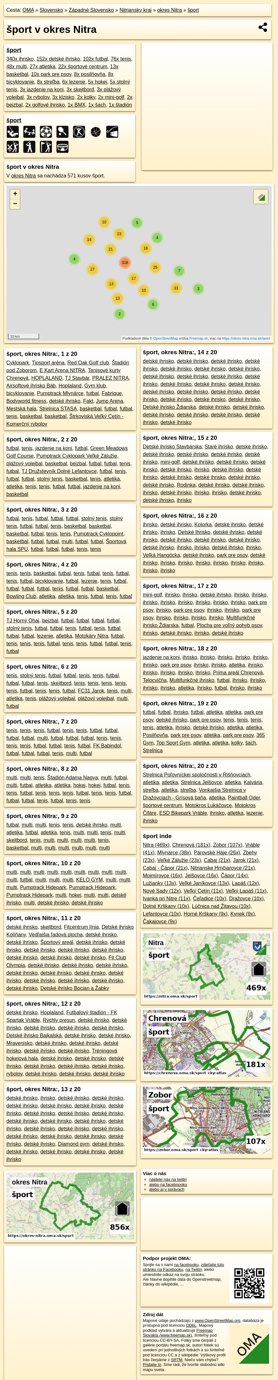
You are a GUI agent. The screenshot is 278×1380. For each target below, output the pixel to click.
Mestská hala (21, 408)
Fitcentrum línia (81, 927)
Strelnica (153, 750)
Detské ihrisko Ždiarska (169, 407)
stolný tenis (49, 479)
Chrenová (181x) (191, 845)
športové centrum (162, 805)
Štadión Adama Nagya (72, 777)
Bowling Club (21, 596)
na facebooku (186, 1264)
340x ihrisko (19, 59)
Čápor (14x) (234, 875)
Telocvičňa (155, 680)
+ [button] (15, 194)
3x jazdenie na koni (42, 89)
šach (250, 743)
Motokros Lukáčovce (208, 805)
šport (193, 10)
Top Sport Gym (173, 743)
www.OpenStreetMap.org (217, 1320)
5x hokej (97, 82)
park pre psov (232, 555)
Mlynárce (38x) (174, 852)
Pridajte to (152, 1364)
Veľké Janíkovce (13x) (204, 883)
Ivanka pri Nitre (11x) (166, 898)
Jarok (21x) (246, 860)
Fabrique (112, 393)
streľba (150, 790)
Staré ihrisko (219, 446)
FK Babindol (107, 745)
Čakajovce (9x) (160, 921)
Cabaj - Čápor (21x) (165, 868)
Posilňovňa (155, 735)
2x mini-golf (111, 97)
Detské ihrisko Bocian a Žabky (74, 988)
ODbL (191, 1325)
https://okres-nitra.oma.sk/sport (246, 338)
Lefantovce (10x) (162, 914)
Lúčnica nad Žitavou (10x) (221, 906)
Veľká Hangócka (161, 555)
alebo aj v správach (166, 1189)
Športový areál (56, 942)
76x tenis (121, 59)
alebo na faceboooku (168, 1184)
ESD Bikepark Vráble (183, 813)
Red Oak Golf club (88, 362)
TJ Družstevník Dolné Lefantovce (59, 471)
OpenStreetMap (165, 338)
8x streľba (48, 82)
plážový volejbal (24, 463)
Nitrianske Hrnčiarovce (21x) (222, 868)
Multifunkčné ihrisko (192, 680)
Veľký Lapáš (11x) (246, 891)
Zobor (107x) (228, 845)
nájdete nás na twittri (168, 1179)
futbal (92, 393)
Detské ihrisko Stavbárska (172, 446)
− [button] (15, 204)
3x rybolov (37, 97)
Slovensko (51, 10)
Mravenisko (19, 1043)
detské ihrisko (64, 401)
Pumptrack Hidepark (43, 887)
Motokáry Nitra (91, 636)
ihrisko (47, 1098)
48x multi (16, 66)
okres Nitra (169, 10)
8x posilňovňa (89, 74)
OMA (28, 10)
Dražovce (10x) (246, 898)
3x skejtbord (80, 89)
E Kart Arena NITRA (62, 370)
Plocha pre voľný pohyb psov (229, 625)
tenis (11, 416)
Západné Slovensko (91, 10)
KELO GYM (89, 879)
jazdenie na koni (53, 448)
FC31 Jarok (91, 691)
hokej (79, 785)
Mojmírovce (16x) (162, 875)
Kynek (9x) (242, 914)
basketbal (91, 408)
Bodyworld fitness (26, 401)
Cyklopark (17, 362)
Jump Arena (109, 401)
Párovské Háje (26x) (217, 852)
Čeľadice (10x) (209, 898)
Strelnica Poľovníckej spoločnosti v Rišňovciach (196, 774)
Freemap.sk (198, 338)
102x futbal (95, 59)
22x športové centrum (82, 66)
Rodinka (186, 485)
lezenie (89, 581)
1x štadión (120, 105)
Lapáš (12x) (245, 883)
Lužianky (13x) (159, 883)
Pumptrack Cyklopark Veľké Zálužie (76, 456)
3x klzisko (63, 97)
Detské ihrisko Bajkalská (34, 1035)
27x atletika (42, 66)
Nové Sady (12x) (162, 891)
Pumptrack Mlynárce (60, 393)
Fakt (88, 401)
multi (67, 541)
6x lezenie (73, 82)
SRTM (176, 1359)
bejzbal (78, 463)
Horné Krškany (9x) (206, 914)
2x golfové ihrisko (45, 105)
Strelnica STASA (58, 408)
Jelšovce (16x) (201, 875)
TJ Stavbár (77, 378)
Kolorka (203, 524)
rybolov (14, 1073)
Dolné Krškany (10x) (166, 906)
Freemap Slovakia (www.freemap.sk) (178, 1333)
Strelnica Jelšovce (201, 782)
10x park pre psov (51, 74)
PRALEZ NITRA (110, 378)
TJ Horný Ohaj (22, 620)
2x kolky (86, 97)
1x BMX (76, 105)
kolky (236, 743)
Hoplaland (70, 385)
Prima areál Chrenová (238, 672)
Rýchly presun (59, 1020)
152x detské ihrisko (58, 59)
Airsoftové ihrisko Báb (31, 385)
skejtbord (61, 683)
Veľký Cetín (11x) (203, 891)
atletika (112, 479)
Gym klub (95, 385)
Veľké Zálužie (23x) (179, 860)
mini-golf (169, 462)
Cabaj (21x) (217, 860)
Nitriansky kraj (135, 10)
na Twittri (194, 1269)
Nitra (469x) (156, 845)
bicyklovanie (20, 393)
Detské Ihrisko (194, 532)
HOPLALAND (46, 378)
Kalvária (253, 782)
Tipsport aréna (48, 362)
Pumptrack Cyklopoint (98, 533)
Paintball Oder (244, 797)
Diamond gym (74, 1144)
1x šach (97, 105)
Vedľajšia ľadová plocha (56, 934)
